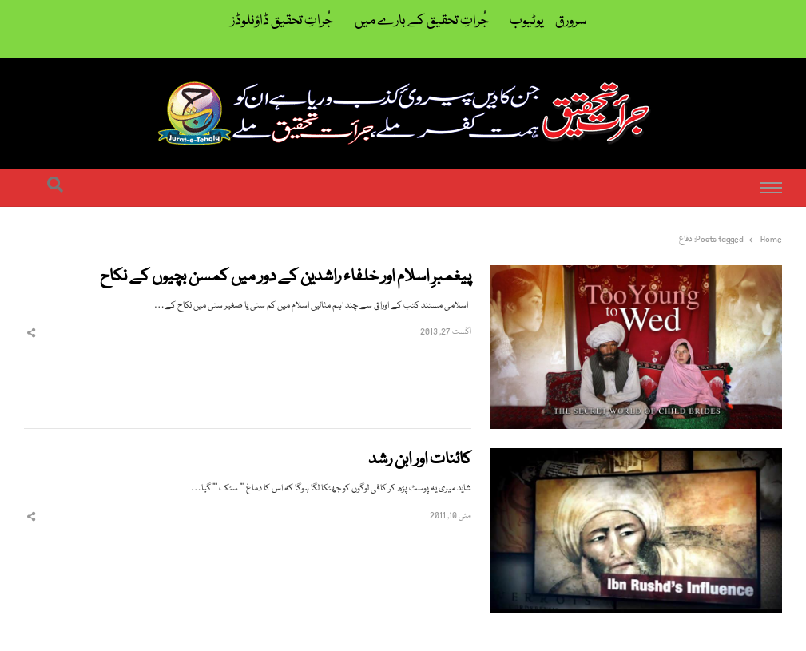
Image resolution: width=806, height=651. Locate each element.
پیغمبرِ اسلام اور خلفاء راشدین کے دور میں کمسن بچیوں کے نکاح (285, 277)
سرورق (570, 21)
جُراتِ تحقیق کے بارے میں (422, 21)
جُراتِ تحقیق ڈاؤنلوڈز (282, 21)
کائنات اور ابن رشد (419, 460)
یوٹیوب (527, 21)
